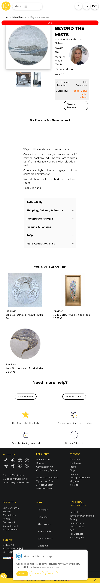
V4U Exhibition (10, 529)
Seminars (8, 511)
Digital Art (43, 546)
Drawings (42, 517)
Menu (18, 6)
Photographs (44, 524)
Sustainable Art (45, 538)
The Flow (11, 364)
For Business (77, 534)
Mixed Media (44, 531)
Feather (58, 311)
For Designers (77, 537)
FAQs (72, 530)
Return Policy (77, 526)
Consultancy (9, 515)
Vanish (6, 518)
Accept (22, 573)
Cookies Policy (77, 523)
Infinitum (11, 311)
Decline (51, 573)
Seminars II (9, 522)
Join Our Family (11, 508)
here (47, 580)
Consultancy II (10, 526)
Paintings (43, 509)
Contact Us (75, 512)
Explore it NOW (60, 580)
